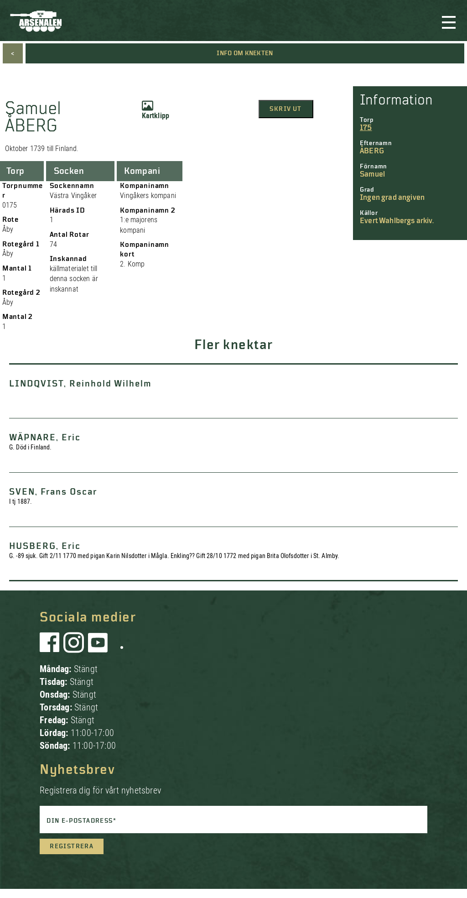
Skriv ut (285, 109)
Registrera (71, 846)
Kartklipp (155, 110)
